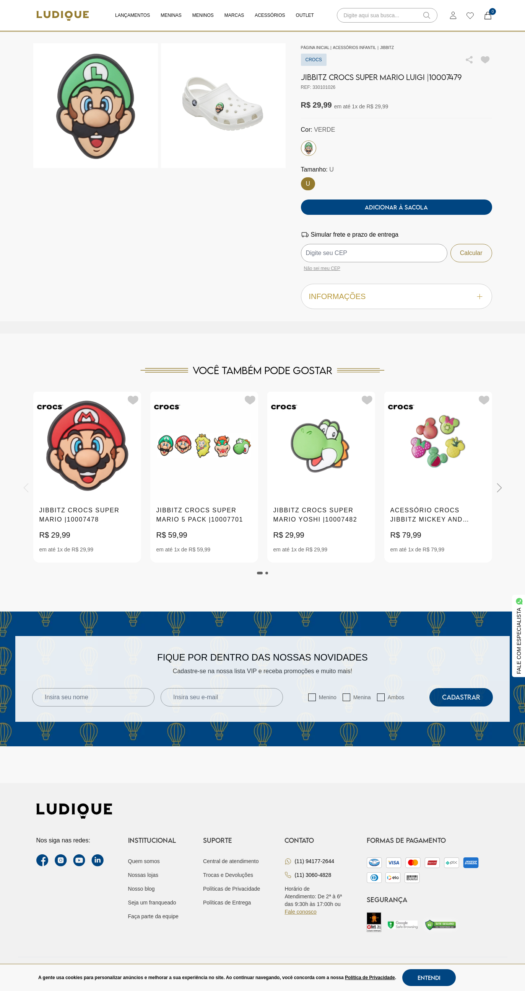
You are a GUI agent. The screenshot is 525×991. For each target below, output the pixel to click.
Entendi (429, 977)
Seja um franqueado (152, 902)
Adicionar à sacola (396, 207)
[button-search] (427, 15)
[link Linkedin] (97, 860)
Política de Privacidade (370, 977)
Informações (396, 296)
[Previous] (26, 487)
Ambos (396, 697)
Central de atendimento (231, 861)
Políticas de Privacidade (231, 889)
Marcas (234, 15)
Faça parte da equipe (153, 916)
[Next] (499, 487)
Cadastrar (461, 697)
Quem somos (144, 861)
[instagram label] (61, 860)
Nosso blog (141, 889)
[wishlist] (470, 15)
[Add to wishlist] (485, 59)
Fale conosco (300, 912)
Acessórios (270, 15)
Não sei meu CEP (322, 268)
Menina (362, 697)
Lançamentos (132, 15)
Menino (327, 697)
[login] (453, 15)
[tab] (260, 573)
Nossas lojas (143, 875)
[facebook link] (42, 860)
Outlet (305, 15)
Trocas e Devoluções (228, 875)
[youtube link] (79, 860)
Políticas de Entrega (227, 902)
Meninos (203, 15)
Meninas (171, 15)
